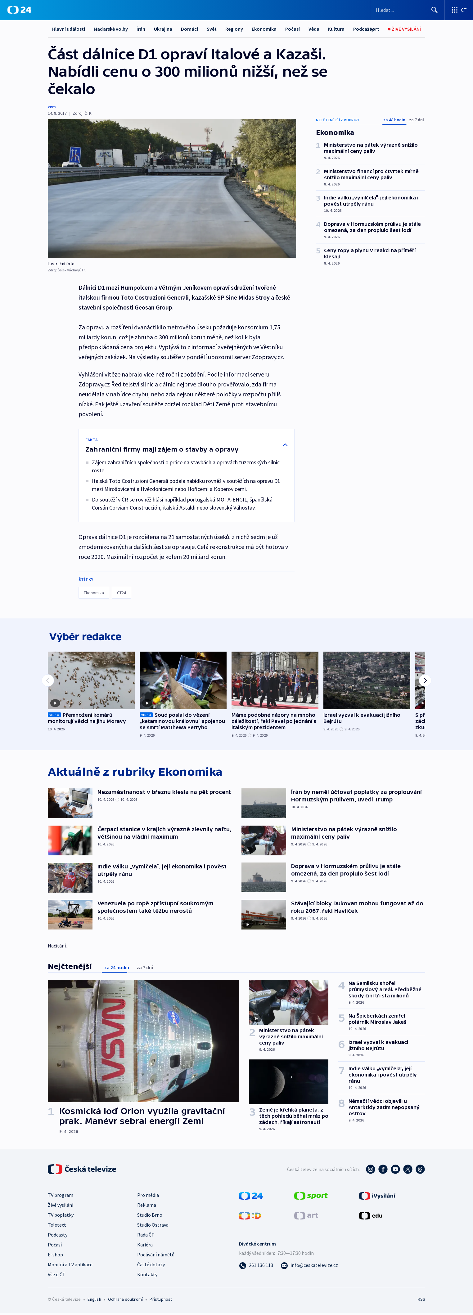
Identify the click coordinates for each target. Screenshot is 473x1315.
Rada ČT (146, 1237)
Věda (314, 29)
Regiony (234, 29)
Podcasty (57, 1237)
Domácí (189, 29)
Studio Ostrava (153, 1227)
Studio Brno (149, 1217)
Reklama (146, 1207)
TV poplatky (61, 1217)
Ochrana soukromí (125, 1301)
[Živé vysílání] (404, 29)
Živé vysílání (60, 1207)
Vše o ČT (56, 1276)
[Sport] (373, 29)
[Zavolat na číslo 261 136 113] (256, 1267)
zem (52, 106)
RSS (421, 1301)
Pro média (148, 1197)
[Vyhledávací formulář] (407, 10)
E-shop (55, 1257)
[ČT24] (19, 10)
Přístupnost (161, 1301)
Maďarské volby (111, 29)
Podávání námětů (155, 1257)
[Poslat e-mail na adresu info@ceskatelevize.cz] (309, 1267)
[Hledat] (434, 10)
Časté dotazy (151, 1267)
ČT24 (121, 592)
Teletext (57, 1227)
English (94, 1301)
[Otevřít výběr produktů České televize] (459, 10)
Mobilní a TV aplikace (70, 1267)
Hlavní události (68, 29)
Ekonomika (264, 29)
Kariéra (145, 1247)
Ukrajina (163, 29)
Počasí (292, 29)
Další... (335, 29)
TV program (60, 1197)
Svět (212, 29)
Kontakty (147, 1276)
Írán (141, 29)
